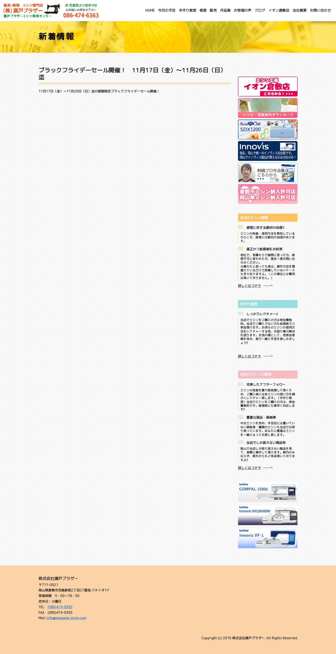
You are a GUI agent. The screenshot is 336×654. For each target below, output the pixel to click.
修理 (203, 10)
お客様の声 (242, 10)
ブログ (260, 10)
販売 (213, 10)
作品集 (225, 10)
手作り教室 (187, 10)
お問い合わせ (320, 10)
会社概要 (300, 10)
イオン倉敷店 (278, 10)
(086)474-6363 (60, 607)
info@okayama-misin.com (66, 618)
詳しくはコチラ (249, 285)
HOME (150, 10)
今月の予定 (166, 10)
